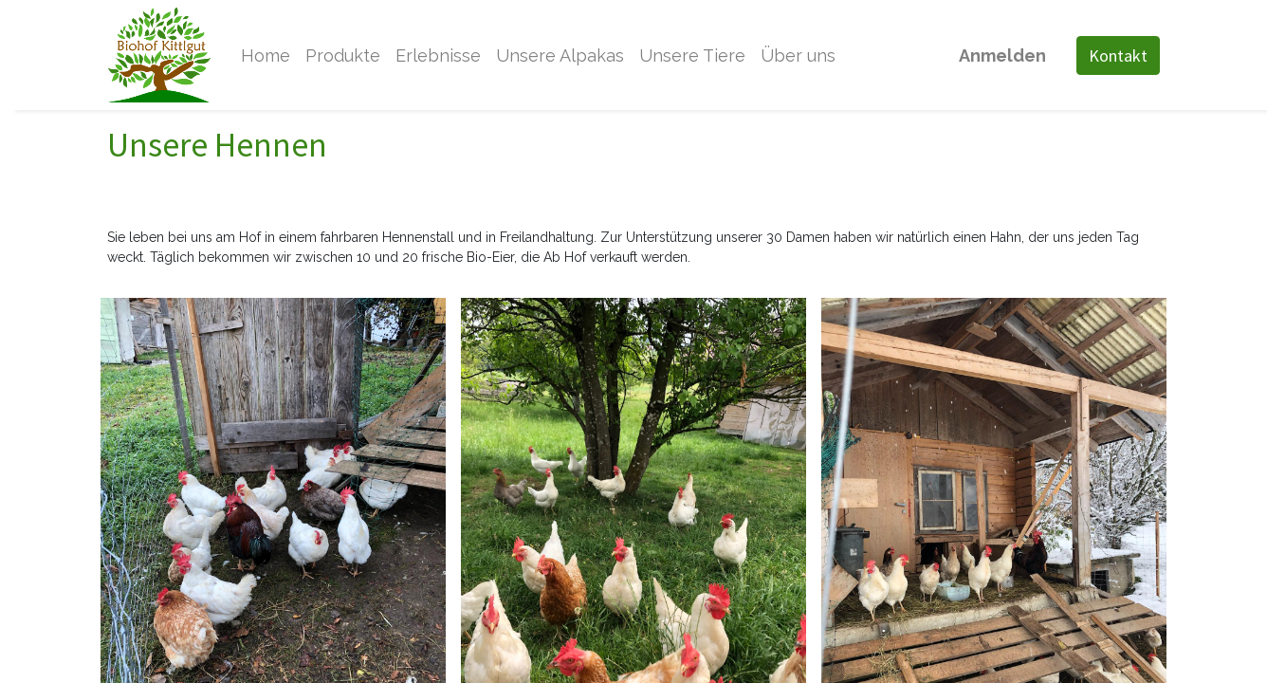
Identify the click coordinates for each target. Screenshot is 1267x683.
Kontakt (1118, 55)
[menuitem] (265, 55)
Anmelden (1002, 55)
